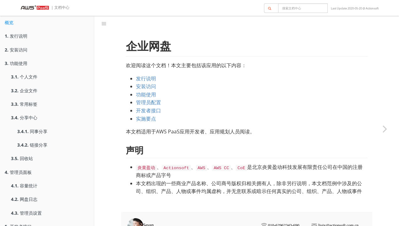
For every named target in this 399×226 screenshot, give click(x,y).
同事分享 (32, 131)
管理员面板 (18, 172)
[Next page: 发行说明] (385, 128)
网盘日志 (24, 199)
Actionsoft (372, 8)
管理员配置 (148, 93)
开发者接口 (148, 102)
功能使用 (16, 63)
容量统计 (24, 186)
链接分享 (32, 145)
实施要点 (146, 110)
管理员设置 (26, 213)
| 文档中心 (59, 7)
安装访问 (16, 50)
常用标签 (24, 104)
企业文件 (24, 91)
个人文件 (24, 77)
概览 (9, 22)
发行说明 (16, 36)
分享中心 (24, 118)
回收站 (22, 158)
